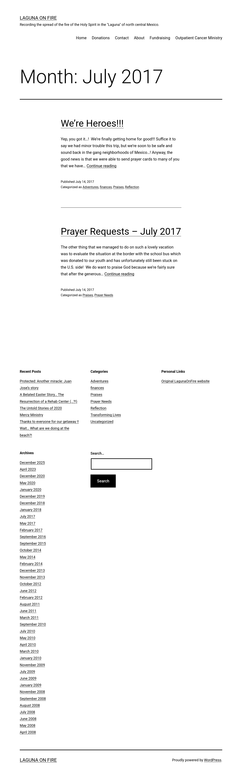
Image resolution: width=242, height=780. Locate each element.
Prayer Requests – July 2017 (121, 231)
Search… (97, 453)
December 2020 (32, 476)
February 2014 (31, 564)
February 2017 (31, 530)
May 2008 (27, 725)
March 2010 (29, 651)
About (139, 37)
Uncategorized (101, 421)
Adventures (91, 187)
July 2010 (27, 631)
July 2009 (27, 672)
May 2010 (27, 638)
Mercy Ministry (31, 415)
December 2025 (32, 463)
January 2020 (30, 490)
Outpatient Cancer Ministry (198, 37)
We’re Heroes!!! (92, 123)
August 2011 (30, 604)
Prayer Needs (103, 295)
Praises (118, 187)
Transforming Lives (105, 415)
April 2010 (28, 645)
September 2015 (33, 543)
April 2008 (28, 732)
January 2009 (30, 685)
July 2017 (27, 516)
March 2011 (29, 618)
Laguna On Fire (38, 18)
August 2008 (30, 705)
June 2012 (28, 591)
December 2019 (32, 496)
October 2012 (30, 584)
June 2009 (28, 678)
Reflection (132, 187)
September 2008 (33, 699)
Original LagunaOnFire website (185, 381)
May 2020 (27, 483)
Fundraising (160, 37)
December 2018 (32, 503)
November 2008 (32, 692)
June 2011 (28, 611)
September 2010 (33, 624)
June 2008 (28, 719)
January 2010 (30, 658)
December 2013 (32, 570)
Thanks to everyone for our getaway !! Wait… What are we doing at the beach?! (49, 428)
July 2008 (27, 712)
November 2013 (32, 577)
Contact (122, 37)
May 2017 (27, 523)
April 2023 (28, 469)
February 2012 (31, 597)
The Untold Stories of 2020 (41, 408)
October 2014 (30, 550)
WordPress (212, 760)
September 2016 (33, 537)
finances (106, 187)
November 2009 (32, 665)
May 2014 (27, 557)
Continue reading (101, 165)
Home (81, 37)
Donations (101, 37)
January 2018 (30, 510)
